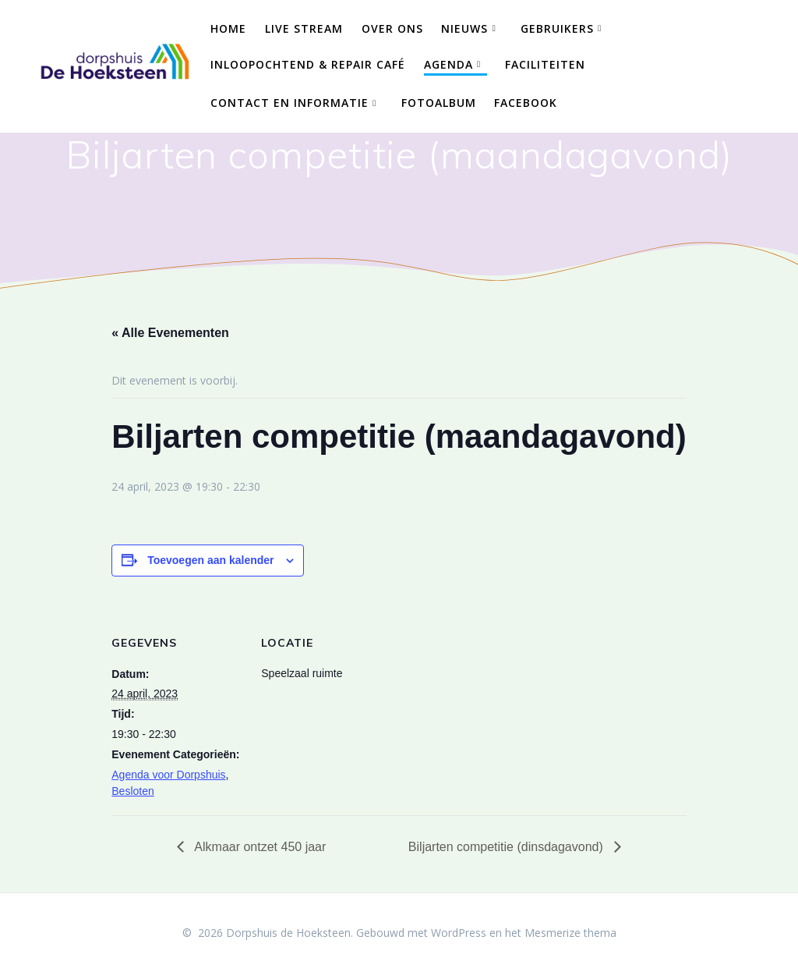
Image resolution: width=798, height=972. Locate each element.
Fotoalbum (438, 102)
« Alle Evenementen (170, 332)
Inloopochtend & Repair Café (307, 64)
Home (228, 28)
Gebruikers (557, 28)
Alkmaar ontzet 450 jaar (259, 846)
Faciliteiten (545, 64)
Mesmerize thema (570, 932)
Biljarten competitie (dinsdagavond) (507, 846)
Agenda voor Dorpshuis (168, 774)
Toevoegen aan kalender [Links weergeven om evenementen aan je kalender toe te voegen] (210, 560)
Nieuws (464, 28)
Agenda (448, 64)
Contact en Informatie (289, 102)
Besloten (132, 791)
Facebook (525, 102)
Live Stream (304, 28)
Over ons (392, 28)
